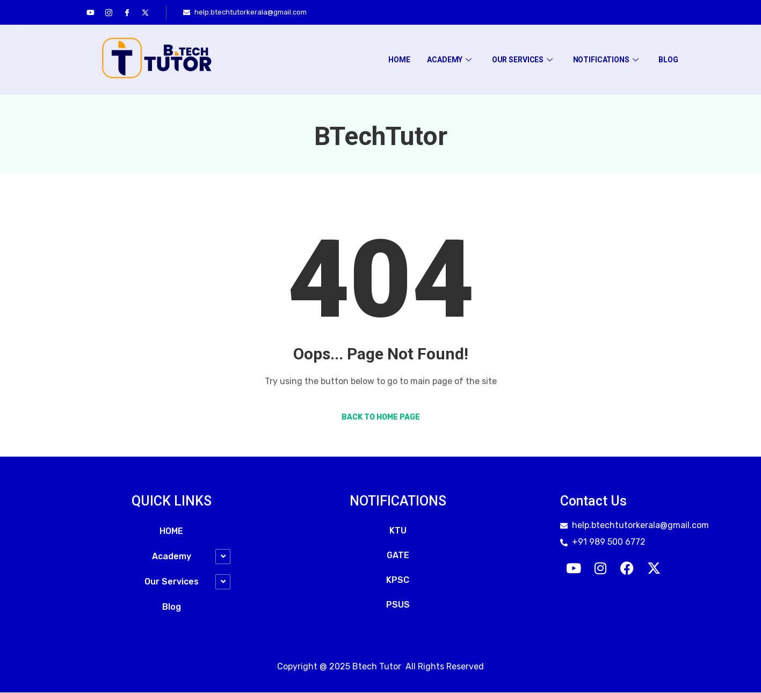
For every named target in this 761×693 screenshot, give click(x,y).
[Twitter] (145, 12)
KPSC (397, 580)
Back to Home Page (381, 417)
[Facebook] (127, 12)
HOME (398, 59)
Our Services (521, 59)
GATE (398, 556)
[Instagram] (109, 12)
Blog (668, 59)
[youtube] (91, 12)
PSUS (398, 605)
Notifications (605, 59)
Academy (448, 59)
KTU (398, 531)
